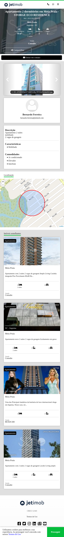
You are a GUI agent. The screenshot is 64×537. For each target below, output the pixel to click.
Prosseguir (55, 532)
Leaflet (61, 226)
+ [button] (3, 181)
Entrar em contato (31, 57)
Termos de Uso (14, 534)
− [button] (3, 185)
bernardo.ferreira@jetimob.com (32, 118)
